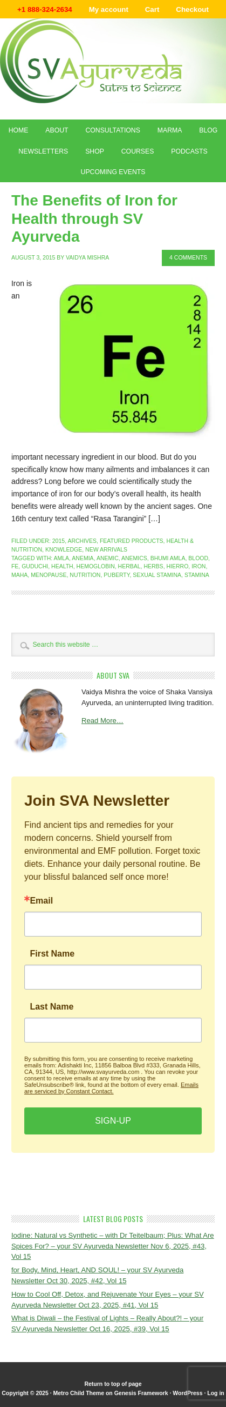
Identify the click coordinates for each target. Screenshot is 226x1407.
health (62, 566)
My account (108, 9)
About (56, 130)
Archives (82, 540)
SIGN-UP (113, 1120)
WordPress (187, 1393)
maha (19, 575)
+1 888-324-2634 (44, 9)
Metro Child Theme (79, 1393)
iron (198, 566)
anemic (108, 558)
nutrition (85, 575)
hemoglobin (96, 566)
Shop (94, 151)
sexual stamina (157, 575)
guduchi (35, 566)
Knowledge (63, 549)
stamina (196, 575)
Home (19, 130)
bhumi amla (168, 558)
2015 (58, 540)
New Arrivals (106, 549)
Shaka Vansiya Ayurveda (113, 60)
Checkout (192, 9)
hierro (177, 566)
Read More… (102, 720)
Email (41, 901)
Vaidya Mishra (87, 257)
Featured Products (131, 540)
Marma (169, 130)
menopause (48, 575)
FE (14, 566)
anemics (134, 558)
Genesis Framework (141, 1393)
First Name (52, 954)
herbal (129, 566)
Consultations (112, 130)
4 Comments (188, 257)
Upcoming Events (113, 172)
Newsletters (43, 151)
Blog (208, 130)
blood (198, 558)
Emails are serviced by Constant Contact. (111, 1087)
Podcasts (189, 151)
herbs (153, 566)
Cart (152, 9)
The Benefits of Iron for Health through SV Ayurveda (94, 218)
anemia (82, 558)
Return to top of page (112, 1384)
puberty (116, 575)
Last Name (51, 1007)
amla (62, 558)
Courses (137, 151)
